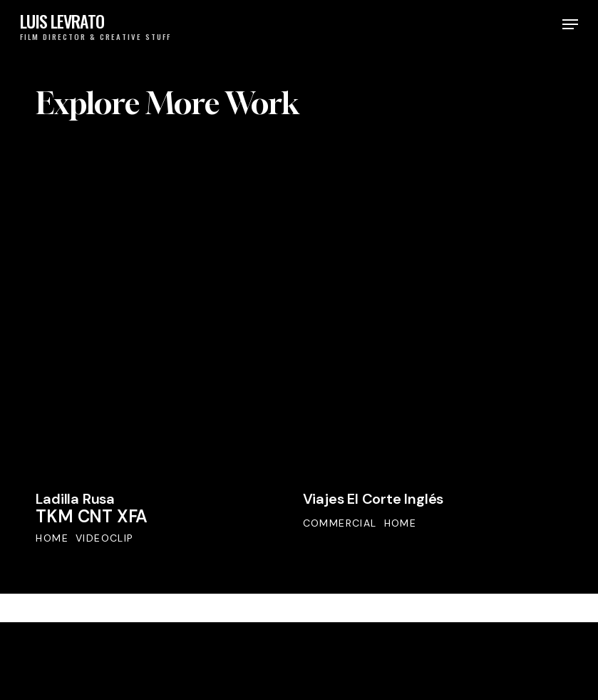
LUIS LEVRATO (62, 21)
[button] (570, 24)
